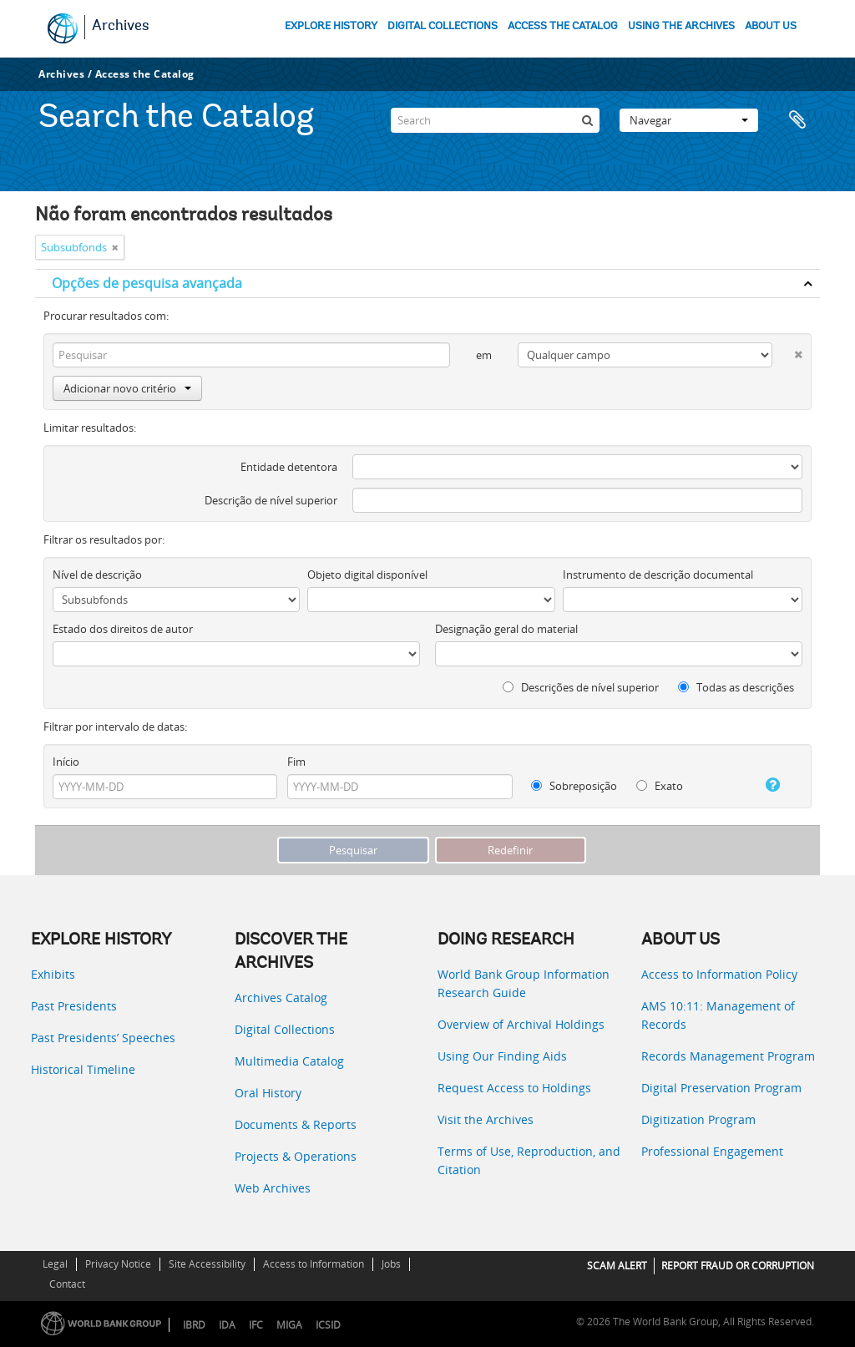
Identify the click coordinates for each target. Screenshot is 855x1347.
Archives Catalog (281, 997)
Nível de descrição (97, 574)
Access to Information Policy (719, 974)
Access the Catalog (145, 74)
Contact (67, 1284)
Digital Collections (285, 1029)
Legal (55, 1264)
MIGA (289, 1325)
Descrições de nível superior (581, 687)
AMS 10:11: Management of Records (718, 1015)
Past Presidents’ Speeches (103, 1038)
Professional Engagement (712, 1151)
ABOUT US (771, 26)
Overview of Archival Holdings (521, 1024)
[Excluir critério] (787, 351)
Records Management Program (728, 1056)
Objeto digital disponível (367, 574)
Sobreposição (574, 785)
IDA (227, 1325)
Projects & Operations (296, 1156)
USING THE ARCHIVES (681, 26)
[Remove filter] (115, 247)
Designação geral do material (506, 628)
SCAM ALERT (617, 1265)
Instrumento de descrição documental (658, 574)
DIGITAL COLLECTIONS (442, 26)
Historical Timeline (83, 1069)
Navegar (689, 120)
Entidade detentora (288, 466)
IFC (256, 1325)
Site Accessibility (207, 1264)
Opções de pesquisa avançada (147, 283)
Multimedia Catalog (289, 1061)
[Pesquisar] (587, 120)
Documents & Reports (296, 1124)
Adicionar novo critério (127, 388)
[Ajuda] (765, 785)
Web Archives (273, 1188)
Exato (659, 785)
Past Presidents (74, 1006)
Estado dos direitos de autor (123, 628)
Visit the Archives (486, 1119)
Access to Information (313, 1264)
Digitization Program (698, 1119)
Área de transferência (799, 120)
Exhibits (53, 974)
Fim (296, 761)
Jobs (391, 1264)
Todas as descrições (736, 687)
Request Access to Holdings (514, 1088)
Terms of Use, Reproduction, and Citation (529, 1160)
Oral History (268, 1093)
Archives (120, 26)
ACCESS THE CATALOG (563, 26)
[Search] (495, 120)
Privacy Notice (118, 1264)
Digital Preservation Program (721, 1088)
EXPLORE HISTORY (331, 26)
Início (66, 761)
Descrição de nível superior (271, 500)
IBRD (194, 1325)
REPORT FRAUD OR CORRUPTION (737, 1265)
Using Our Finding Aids (502, 1056)
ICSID (328, 1325)
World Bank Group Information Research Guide (524, 983)
